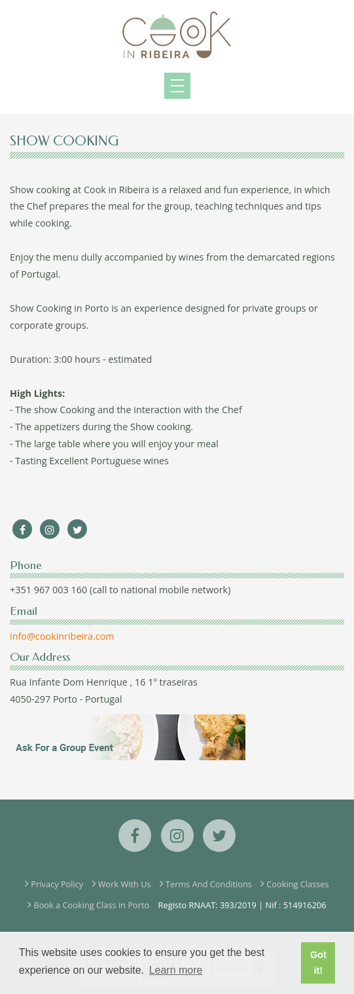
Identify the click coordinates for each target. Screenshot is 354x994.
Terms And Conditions (209, 884)
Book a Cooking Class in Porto (91, 905)
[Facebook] (22, 529)
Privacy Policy (57, 884)
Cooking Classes (297, 884)
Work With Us (124, 884)
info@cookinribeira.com (62, 636)
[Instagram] (50, 529)
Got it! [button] (318, 962)
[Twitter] (77, 529)
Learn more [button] (176, 970)
